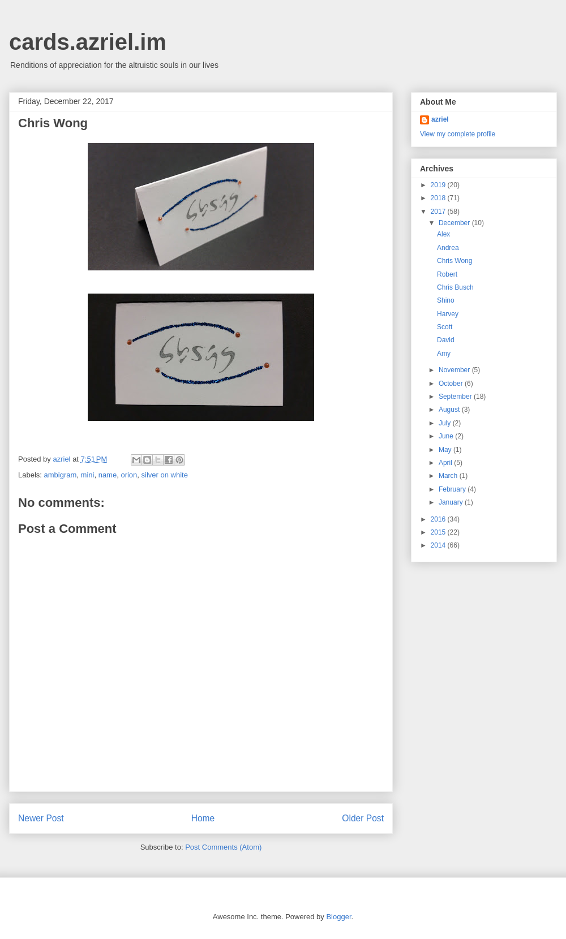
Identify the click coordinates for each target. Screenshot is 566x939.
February (453, 489)
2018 (439, 198)
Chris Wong (454, 261)
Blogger (338, 916)
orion (129, 475)
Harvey (447, 314)
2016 (439, 519)
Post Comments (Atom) (223, 847)
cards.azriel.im (87, 41)
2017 (439, 212)
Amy (444, 353)
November (455, 370)
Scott (444, 327)
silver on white (165, 475)
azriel (440, 119)
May (446, 450)
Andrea (448, 248)
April (446, 463)
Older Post (363, 818)
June (447, 436)
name (107, 475)
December (455, 223)
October (452, 383)
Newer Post (41, 818)
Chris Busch (455, 287)
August (450, 409)
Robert (447, 274)
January (452, 502)
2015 (439, 532)
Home (203, 818)
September (456, 396)
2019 (439, 185)
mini (88, 475)
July (446, 423)
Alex (443, 234)
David (445, 340)
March (449, 476)
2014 (439, 545)
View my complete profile (457, 134)
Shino (445, 300)
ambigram (60, 475)
